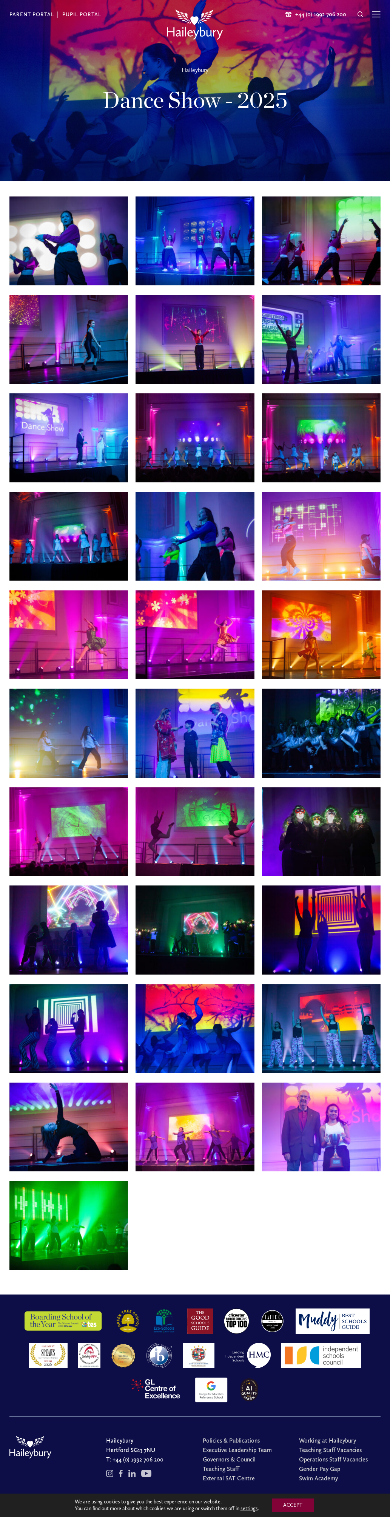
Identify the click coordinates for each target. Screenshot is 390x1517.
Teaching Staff (221, 1468)
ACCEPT (292, 1505)
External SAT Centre (229, 1478)
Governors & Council (229, 1459)
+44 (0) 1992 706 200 (138, 1459)
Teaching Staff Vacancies (330, 1450)
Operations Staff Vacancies (333, 1459)
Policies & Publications (231, 1440)
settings (249, 1508)
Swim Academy (318, 1478)
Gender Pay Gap (319, 1468)
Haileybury (195, 70)
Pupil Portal (81, 14)
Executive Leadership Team (237, 1450)
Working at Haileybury (327, 1440)
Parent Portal (31, 14)
